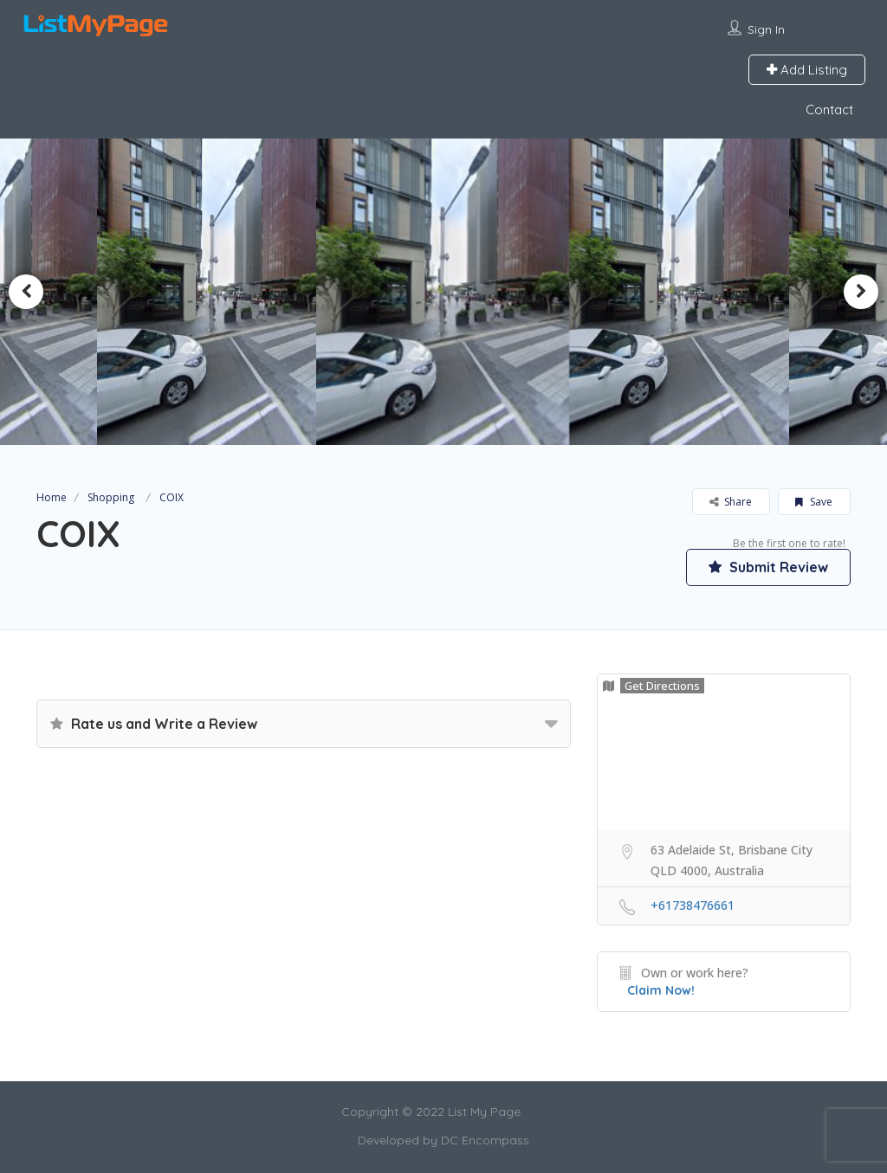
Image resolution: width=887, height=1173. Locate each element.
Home (51, 497)
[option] (213, 292)
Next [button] (861, 292)
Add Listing (807, 69)
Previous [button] (26, 292)
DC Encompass (485, 1140)
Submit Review (768, 567)
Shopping (110, 497)
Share (730, 501)
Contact (829, 109)
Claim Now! (661, 990)
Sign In (766, 29)
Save (813, 501)
